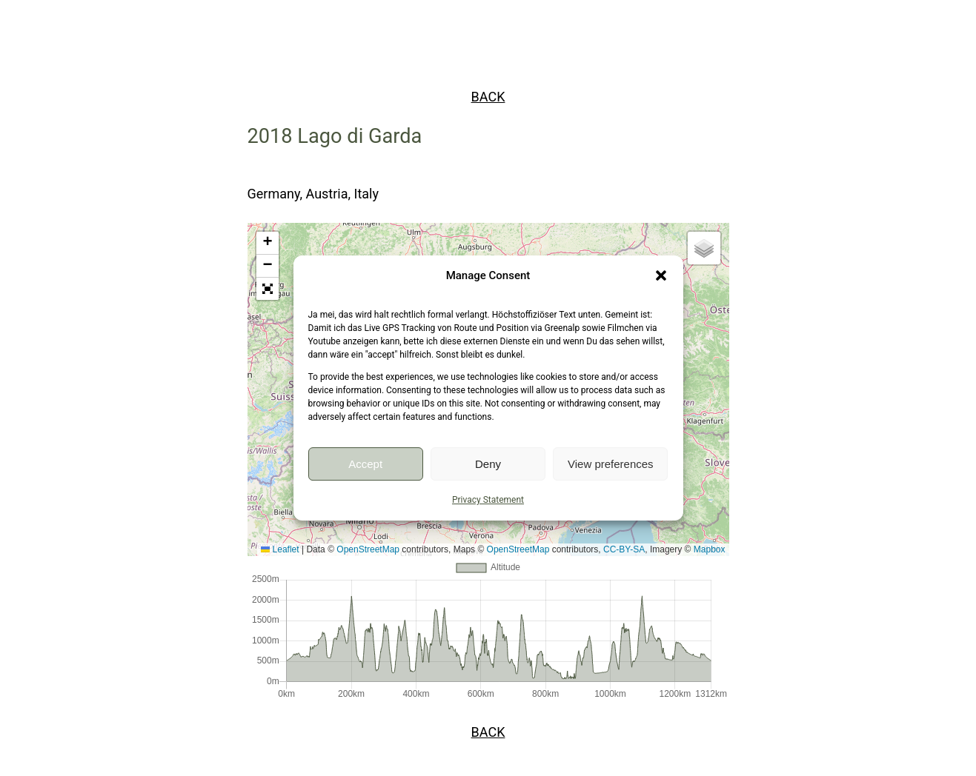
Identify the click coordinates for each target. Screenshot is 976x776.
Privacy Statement (488, 500)
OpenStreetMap (367, 549)
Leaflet (280, 549)
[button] (661, 275)
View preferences (611, 464)
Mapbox (710, 549)
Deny (488, 464)
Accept (365, 464)
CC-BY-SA (624, 549)
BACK (488, 96)
